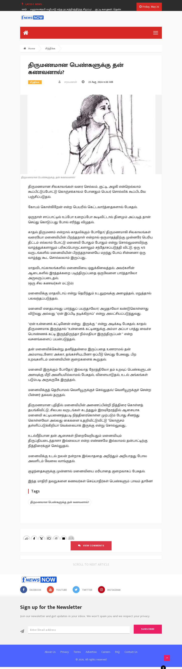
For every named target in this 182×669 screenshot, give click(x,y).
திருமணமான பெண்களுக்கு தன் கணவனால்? (59, 502)
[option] (63, 9)
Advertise (91, 652)
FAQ (117, 652)
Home (29, 48)
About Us (50, 652)
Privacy (64, 652)
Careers (105, 652)
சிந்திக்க (50, 48)
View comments (91, 545)
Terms (77, 652)
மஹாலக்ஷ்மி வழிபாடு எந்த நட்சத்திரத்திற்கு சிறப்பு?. (62, 9)
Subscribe (147, 629)
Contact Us (131, 652)
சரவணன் (67, 82)
